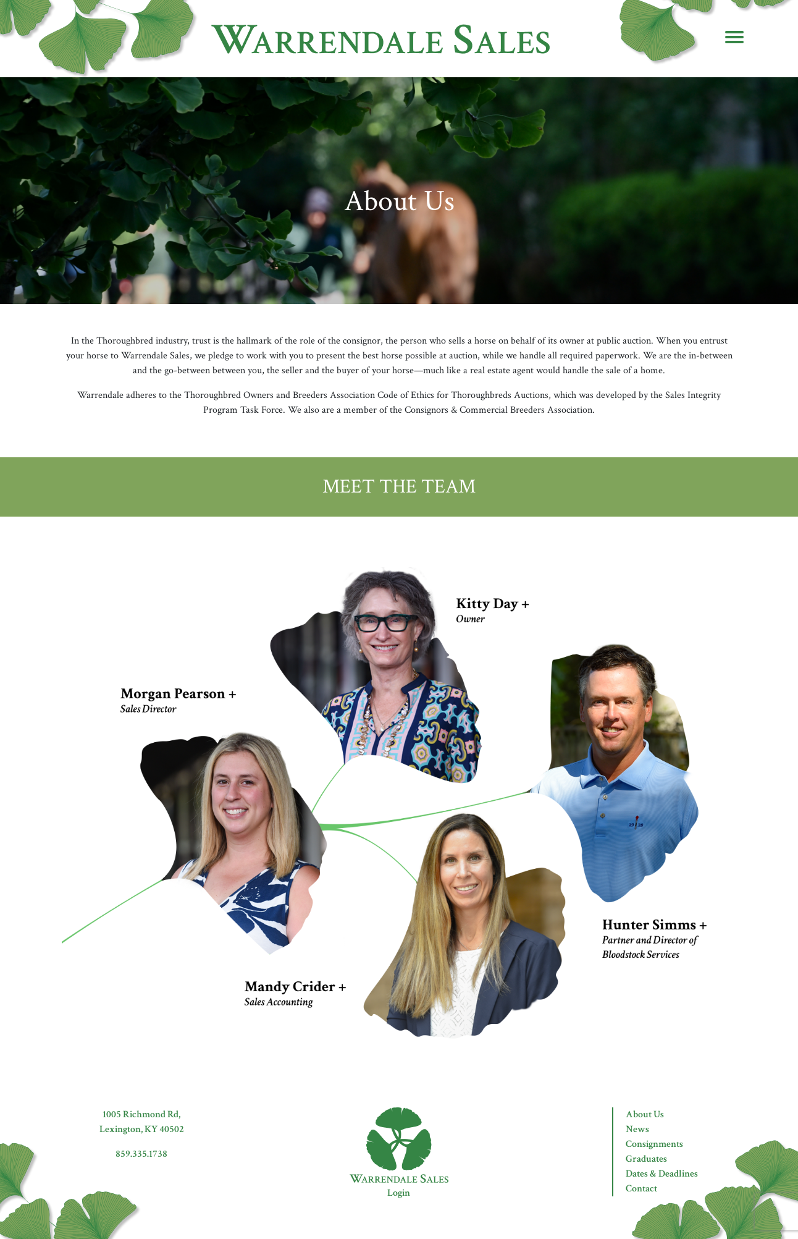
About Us (645, 1114)
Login (398, 1192)
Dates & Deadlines (662, 1173)
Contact (641, 1188)
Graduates (646, 1158)
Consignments (654, 1144)
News (637, 1129)
